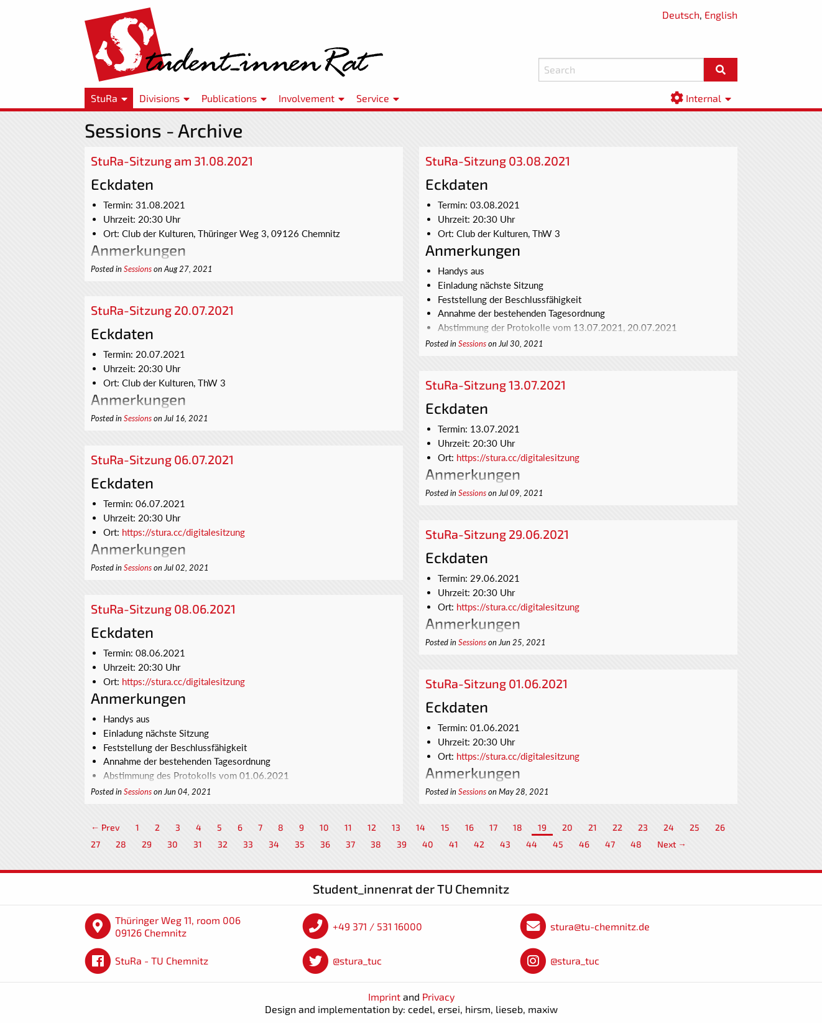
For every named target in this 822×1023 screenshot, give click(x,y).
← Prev (105, 827)
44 (531, 844)
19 (542, 827)
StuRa (104, 98)
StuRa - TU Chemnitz (161, 960)
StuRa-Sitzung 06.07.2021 (162, 459)
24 (668, 827)
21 (592, 827)
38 (376, 844)
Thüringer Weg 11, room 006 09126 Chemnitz (178, 926)
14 (420, 827)
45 (558, 844)
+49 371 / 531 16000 (377, 926)
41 (453, 844)
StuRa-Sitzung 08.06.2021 (163, 608)
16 (469, 827)
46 (584, 844)
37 (350, 844)
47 (610, 844)
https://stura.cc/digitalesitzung (518, 457)
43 (505, 844)
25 (695, 827)
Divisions (159, 98)
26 (720, 827)
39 (402, 844)
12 (371, 827)
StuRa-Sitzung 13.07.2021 (495, 384)
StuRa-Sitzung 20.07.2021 (162, 309)
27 (95, 844)
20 (567, 827)
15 (445, 827)
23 (643, 827)
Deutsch (681, 15)
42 (479, 844)
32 (223, 844)
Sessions (138, 269)
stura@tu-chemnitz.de (600, 926)
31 (197, 844)
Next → (671, 844)
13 (396, 827)
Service (372, 98)
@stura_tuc (357, 960)
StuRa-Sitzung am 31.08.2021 (172, 160)
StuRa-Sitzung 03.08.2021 (497, 160)
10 (324, 827)
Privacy (438, 996)
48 (636, 844)
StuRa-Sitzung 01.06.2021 (496, 683)
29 (147, 844)
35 (300, 844)
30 (172, 844)
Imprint (384, 996)
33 (248, 844)
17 (493, 827)
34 (274, 844)
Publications (229, 98)
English (720, 15)
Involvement (307, 98)
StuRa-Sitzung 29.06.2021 (497, 533)
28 (121, 844)
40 (427, 844)
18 (517, 827)
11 (348, 827)
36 (325, 844)
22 (617, 827)
